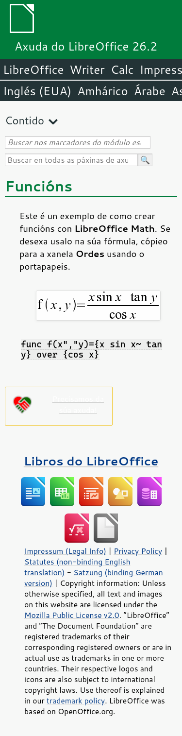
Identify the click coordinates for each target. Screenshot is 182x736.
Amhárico (102, 91)
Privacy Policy (138, 551)
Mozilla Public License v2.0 (71, 615)
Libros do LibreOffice (91, 460)
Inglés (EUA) (37, 91)
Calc (122, 69)
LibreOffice (33, 69)
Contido (24, 120)
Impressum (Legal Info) (65, 551)
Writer (86, 69)
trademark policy (76, 700)
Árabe (149, 91)
